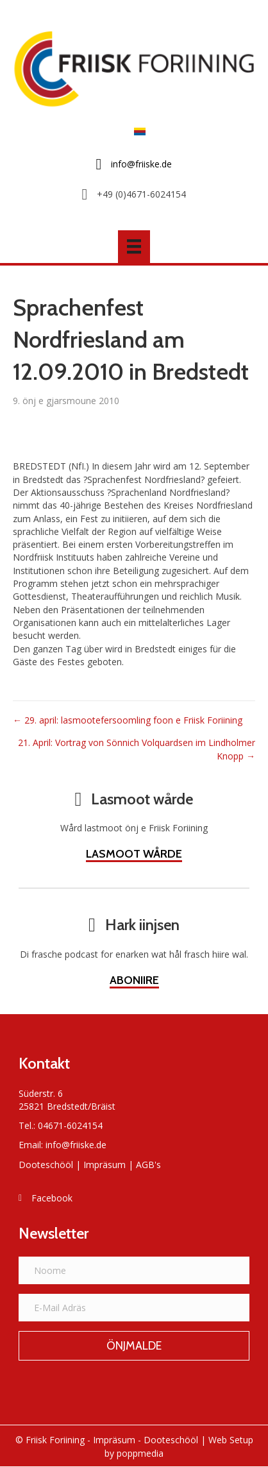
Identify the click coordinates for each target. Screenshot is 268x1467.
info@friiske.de (76, 1145)
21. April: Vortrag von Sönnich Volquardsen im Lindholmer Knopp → (136, 748)
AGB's (148, 1164)
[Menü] (134, 246)
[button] (134, 1346)
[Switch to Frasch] (137, 131)
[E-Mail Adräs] (134, 1307)
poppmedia (140, 1453)
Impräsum (104, 1164)
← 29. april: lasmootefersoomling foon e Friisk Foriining (127, 720)
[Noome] (134, 1270)
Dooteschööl (46, 1164)
